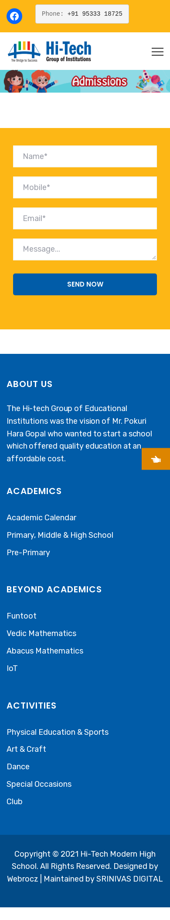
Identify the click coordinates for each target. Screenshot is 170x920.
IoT (12, 668)
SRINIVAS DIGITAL (129, 879)
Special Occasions (39, 784)
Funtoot (22, 616)
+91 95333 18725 (95, 14)
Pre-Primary (28, 552)
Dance (18, 766)
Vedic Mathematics (41, 633)
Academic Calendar (41, 517)
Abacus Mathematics (45, 651)
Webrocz (23, 879)
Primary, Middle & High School (60, 535)
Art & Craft (26, 749)
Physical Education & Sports (58, 732)
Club (15, 801)
